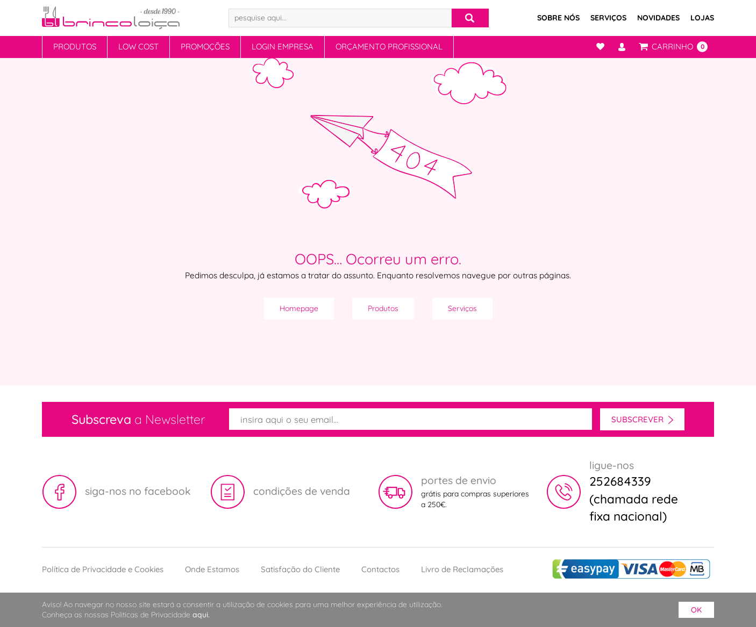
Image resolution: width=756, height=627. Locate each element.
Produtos (74, 46)
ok (696, 610)
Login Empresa (282, 46)
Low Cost (138, 46)
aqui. (201, 614)
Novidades (658, 18)
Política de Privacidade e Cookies (102, 569)
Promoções (205, 46)
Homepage (299, 308)
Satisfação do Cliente (300, 569)
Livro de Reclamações (462, 569)
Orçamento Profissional (389, 46)
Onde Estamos (212, 569)
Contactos (380, 569)
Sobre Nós (558, 18)
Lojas (702, 18)
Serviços (608, 18)
